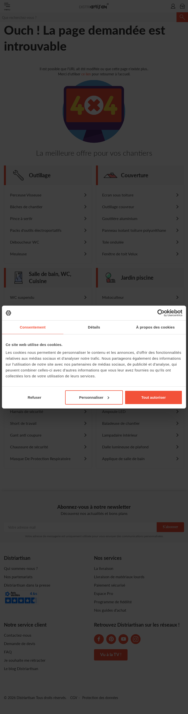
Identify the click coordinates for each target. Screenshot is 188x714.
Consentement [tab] (33, 327)
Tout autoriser (153, 397)
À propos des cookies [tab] (155, 327)
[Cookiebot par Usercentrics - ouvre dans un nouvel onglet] (161, 313)
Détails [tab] (94, 327)
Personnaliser (94, 397)
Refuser (34, 397)
